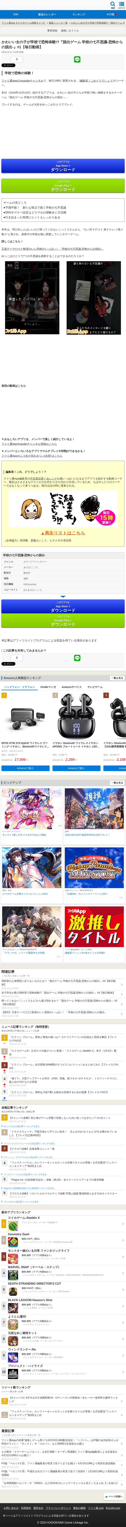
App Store (63, 166)
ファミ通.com (96, 1508)
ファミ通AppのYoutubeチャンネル (22, 80)
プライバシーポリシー (58, 1508)
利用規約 (26, 1508)
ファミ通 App (13, 5)
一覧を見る (117, 678)
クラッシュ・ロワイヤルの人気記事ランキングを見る (28, 1157)
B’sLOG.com (113, 1508)
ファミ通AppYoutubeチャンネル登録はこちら (29, 443)
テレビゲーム (95, 687)
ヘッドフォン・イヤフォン (19, 687)
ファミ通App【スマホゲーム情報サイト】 (23, 23)
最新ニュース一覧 (58, 23)
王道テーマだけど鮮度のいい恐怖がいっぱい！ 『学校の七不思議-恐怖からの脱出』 (52, 248)
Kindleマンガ (48, 687)
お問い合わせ (11, 1508)
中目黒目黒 (37, 478)
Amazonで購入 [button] (25, 768)
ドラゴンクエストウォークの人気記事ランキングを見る (29, 1143)
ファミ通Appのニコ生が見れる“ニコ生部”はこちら (31, 455)
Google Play (63, 186)
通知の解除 (79, 1508)
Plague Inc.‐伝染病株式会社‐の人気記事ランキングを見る (29, 1188)
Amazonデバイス (72, 687)
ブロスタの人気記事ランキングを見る (21, 1202)
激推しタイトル (70, 30)
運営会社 (38, 1508)
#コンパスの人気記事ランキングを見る (21, 1126)
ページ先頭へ (116, 1496)
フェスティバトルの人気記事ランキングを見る (25, 1174)
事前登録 (52, 30)
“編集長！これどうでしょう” (96, 80)
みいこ (50, 478)
